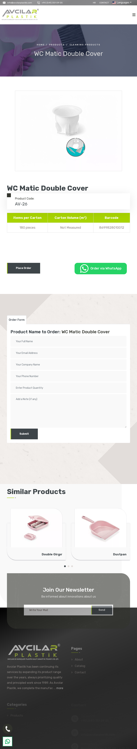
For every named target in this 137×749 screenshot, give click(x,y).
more (59, 690)
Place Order (23, 268)
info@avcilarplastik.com (19, 2)
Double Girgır (52, 554)
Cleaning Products (85, 44)
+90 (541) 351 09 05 (52, 2)
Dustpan (119, 554)
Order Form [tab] (17, 319)
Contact (104, 2)
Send (101, 611)
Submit (24, 433)
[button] (65, 566)
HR (94, 2)
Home (41, 44)
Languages (120, 2)
